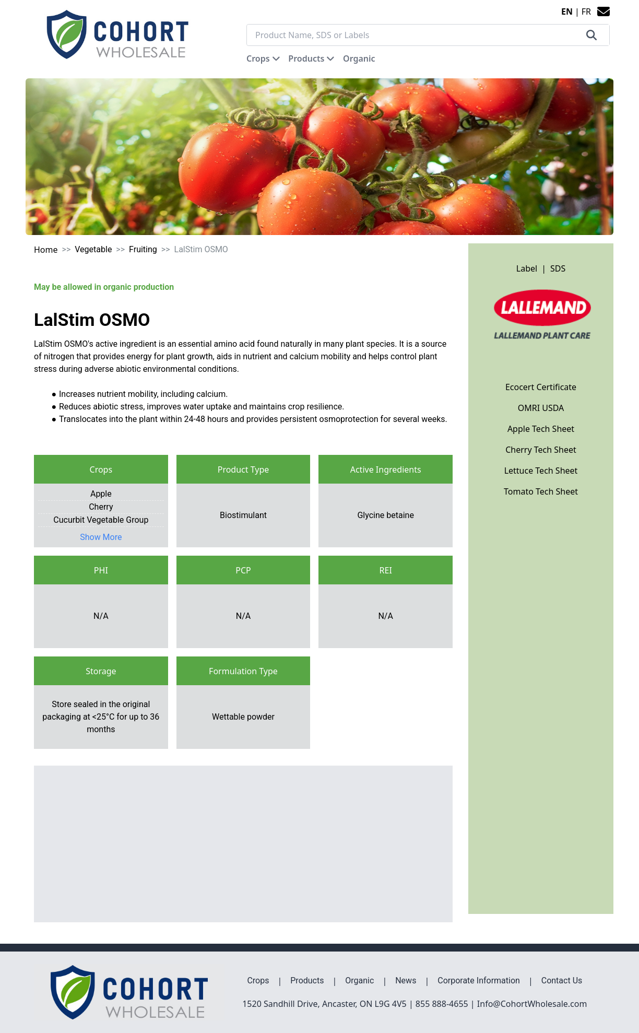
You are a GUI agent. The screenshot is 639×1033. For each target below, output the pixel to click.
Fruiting (143, 249)
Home (46, 249)
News (405, 980)
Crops (258, 58)
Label (526, 268)
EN (567, 11)
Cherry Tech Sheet (540, 449)
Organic (359, 58)
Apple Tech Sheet (540, 429)
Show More (101, 537)
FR (586, 11)
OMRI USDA (541, 408)
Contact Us (562, 980)
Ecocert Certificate (540, 387)
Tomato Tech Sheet (541, 491)
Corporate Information (478, 980)
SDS (557, 268)
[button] (263, 58)
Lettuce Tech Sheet (541, 470)
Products (306, 58)
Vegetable (93, 249)
